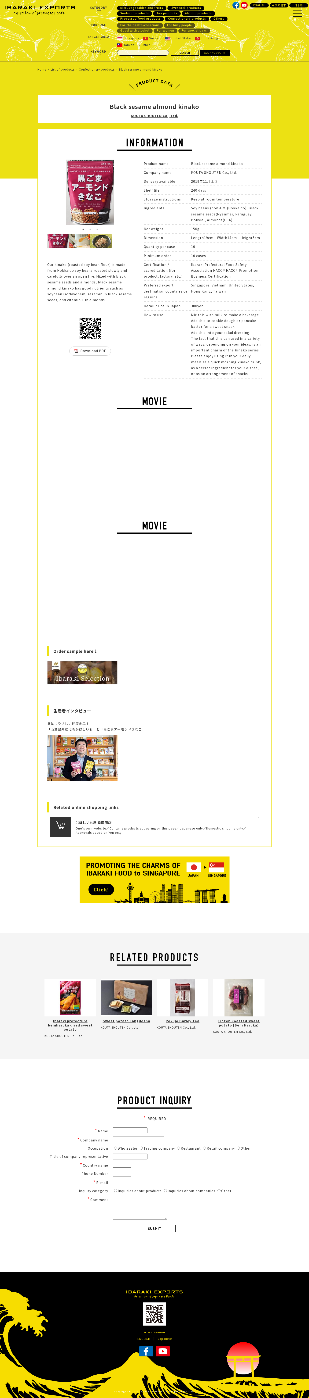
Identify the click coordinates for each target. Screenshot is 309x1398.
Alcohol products (198, 13)
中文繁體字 (279, 5)
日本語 (298, 5)
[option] (90, 192)
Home (41, 69)
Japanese (165, 1339)
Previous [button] (43, 196)
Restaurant (189, 1148)
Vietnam (152, 38)
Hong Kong (206, 38)
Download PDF (93, 350)
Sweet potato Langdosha (126, 1021)
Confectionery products (187, 18)
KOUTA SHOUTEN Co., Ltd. (154, 115)
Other (146, 45)
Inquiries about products (138, 1190)
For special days (194, 30)
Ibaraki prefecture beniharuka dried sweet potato (70, 1025)
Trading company (157, 1148)
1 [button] (83, 229)
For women (165, 30)
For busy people (179, 25)
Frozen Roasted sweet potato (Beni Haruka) (239, 1023)
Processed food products (140, 18)
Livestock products (186, 8)
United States (178, 38)
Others (218, 18)
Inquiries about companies (189, 1190)
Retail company (219, 1148)
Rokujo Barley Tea (182, 1021)
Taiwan (125, 45)
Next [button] (136, 196)
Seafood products (134, 13)
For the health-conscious (140, 25)
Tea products (166, 13)
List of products (62, 69)
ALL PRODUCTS (214, 52)
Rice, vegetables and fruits (141, 8)
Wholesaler (126, 1148)
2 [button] (90, 229)
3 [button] (97, 229)
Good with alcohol (134, 30)
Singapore (128, 38)
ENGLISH (259, 5)
